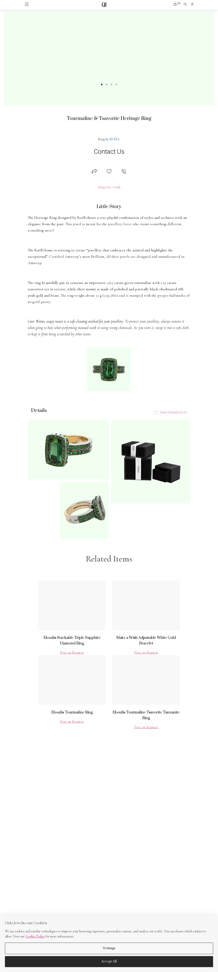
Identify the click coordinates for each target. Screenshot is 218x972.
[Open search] (185, 4)
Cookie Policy (35, 936)
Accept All (109, 961)
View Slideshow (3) (170, 412)
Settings (109, 948)
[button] (177, 4)
